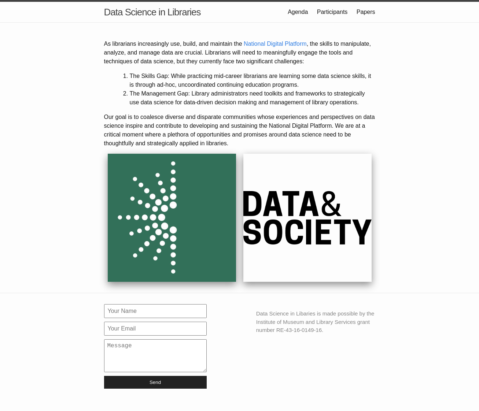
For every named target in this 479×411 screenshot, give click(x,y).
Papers (366, 12)
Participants (332, 12)
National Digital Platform (275, 44)
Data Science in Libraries (152, 12)
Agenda (298, 12)
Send (155, 388)
